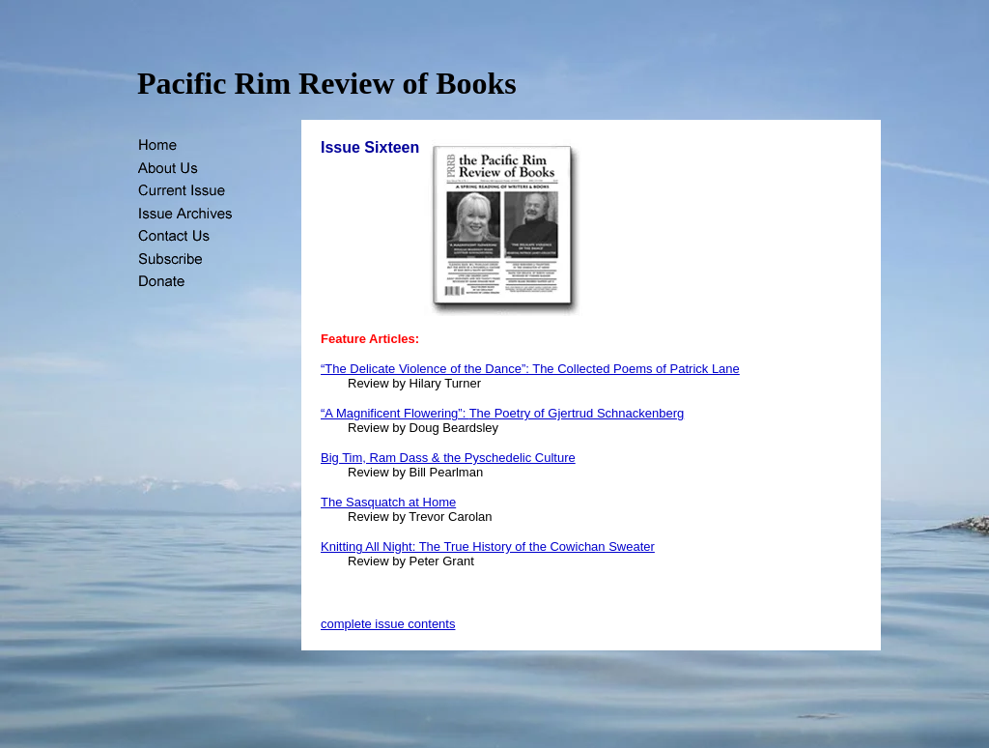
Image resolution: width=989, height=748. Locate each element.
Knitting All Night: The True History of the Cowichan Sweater (488, 546)
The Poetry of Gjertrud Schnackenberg (577, 413)
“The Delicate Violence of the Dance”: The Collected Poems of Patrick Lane (530, 368)
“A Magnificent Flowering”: (395, 413)
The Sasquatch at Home (388, 502)
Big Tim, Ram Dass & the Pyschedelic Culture (448, 457)
